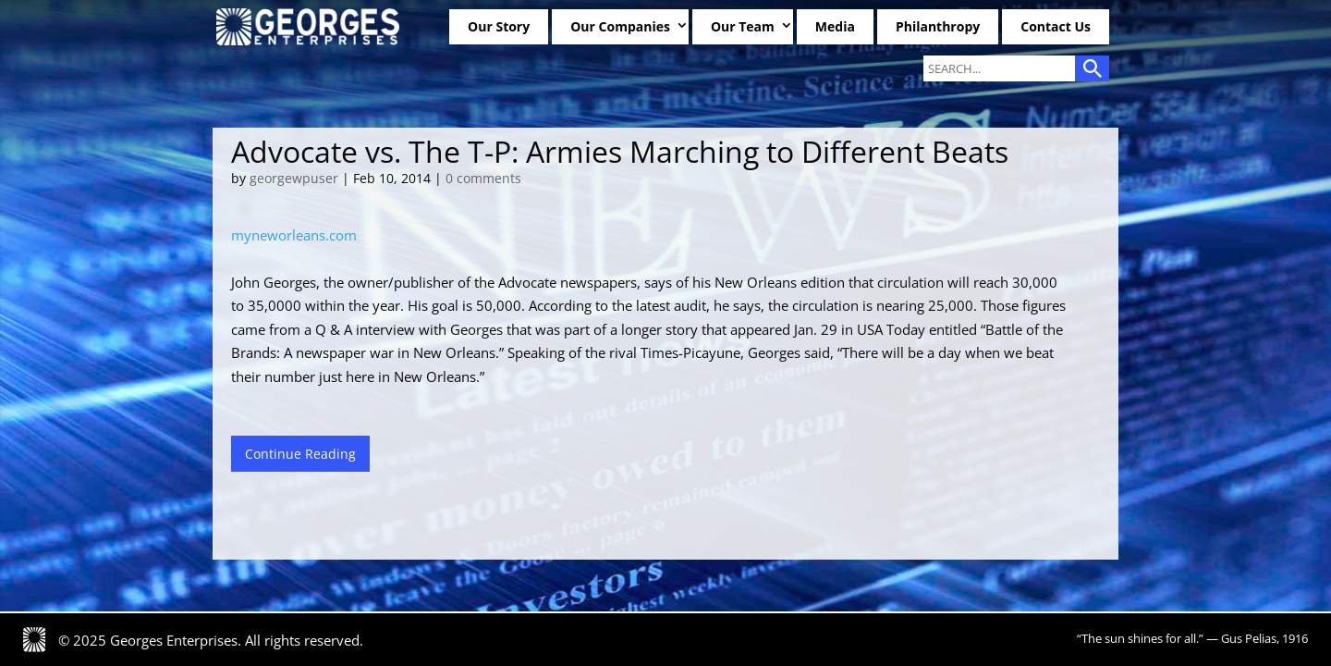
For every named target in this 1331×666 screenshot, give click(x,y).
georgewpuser (294, 178)
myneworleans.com (294, 235)
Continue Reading (300, 453)
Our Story (499, 26)
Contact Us (1055, 26)
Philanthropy (938, 26)
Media (835, 26)
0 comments (483, 178)
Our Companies (620, 26)
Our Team (743, 26)
